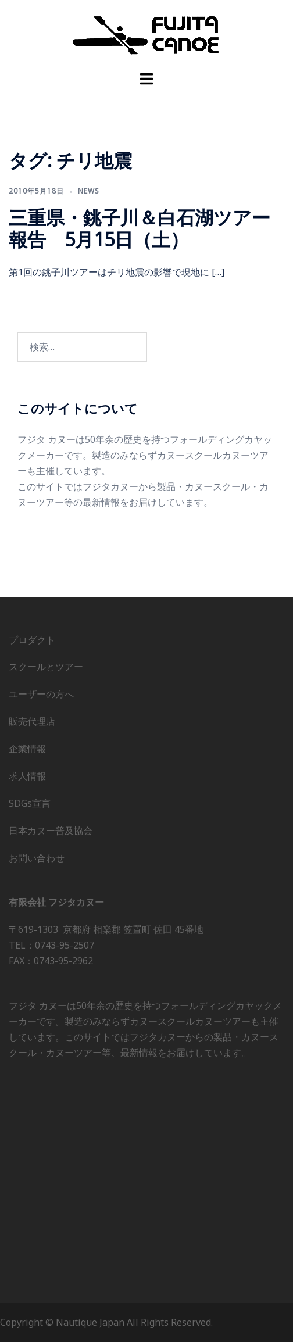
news (88, 191)
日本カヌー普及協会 (50, 830)
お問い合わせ (37, 857)
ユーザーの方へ (41, 694)
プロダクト (32, 640)
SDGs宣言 (30, 803)
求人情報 (27, 776)
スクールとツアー (46, 666)
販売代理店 (32, 721)
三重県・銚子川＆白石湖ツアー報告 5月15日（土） (139, 228)
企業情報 (27, 748)
